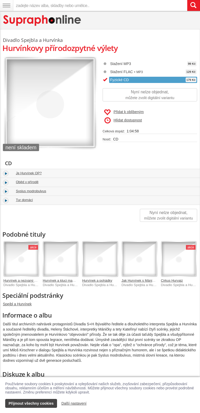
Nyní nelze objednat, (150, 95)
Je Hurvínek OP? (29, 173)
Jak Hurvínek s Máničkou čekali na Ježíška (154, 280)
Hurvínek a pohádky (97, 280)
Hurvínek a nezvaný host (22, 280)
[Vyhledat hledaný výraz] (193, 5)
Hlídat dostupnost (123, 120)
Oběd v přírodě (27, 182)
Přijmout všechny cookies (31, 403)
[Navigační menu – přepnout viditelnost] (6, 5)
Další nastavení (74, 403)
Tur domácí (24, 200)
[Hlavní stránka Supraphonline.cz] (42, 20)
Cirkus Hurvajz (172, 280)
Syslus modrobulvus (31, 191)
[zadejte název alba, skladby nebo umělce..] (100, 5)
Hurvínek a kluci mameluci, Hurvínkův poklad (76, 280)
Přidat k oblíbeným (124, 112)
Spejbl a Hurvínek (17, 304)
